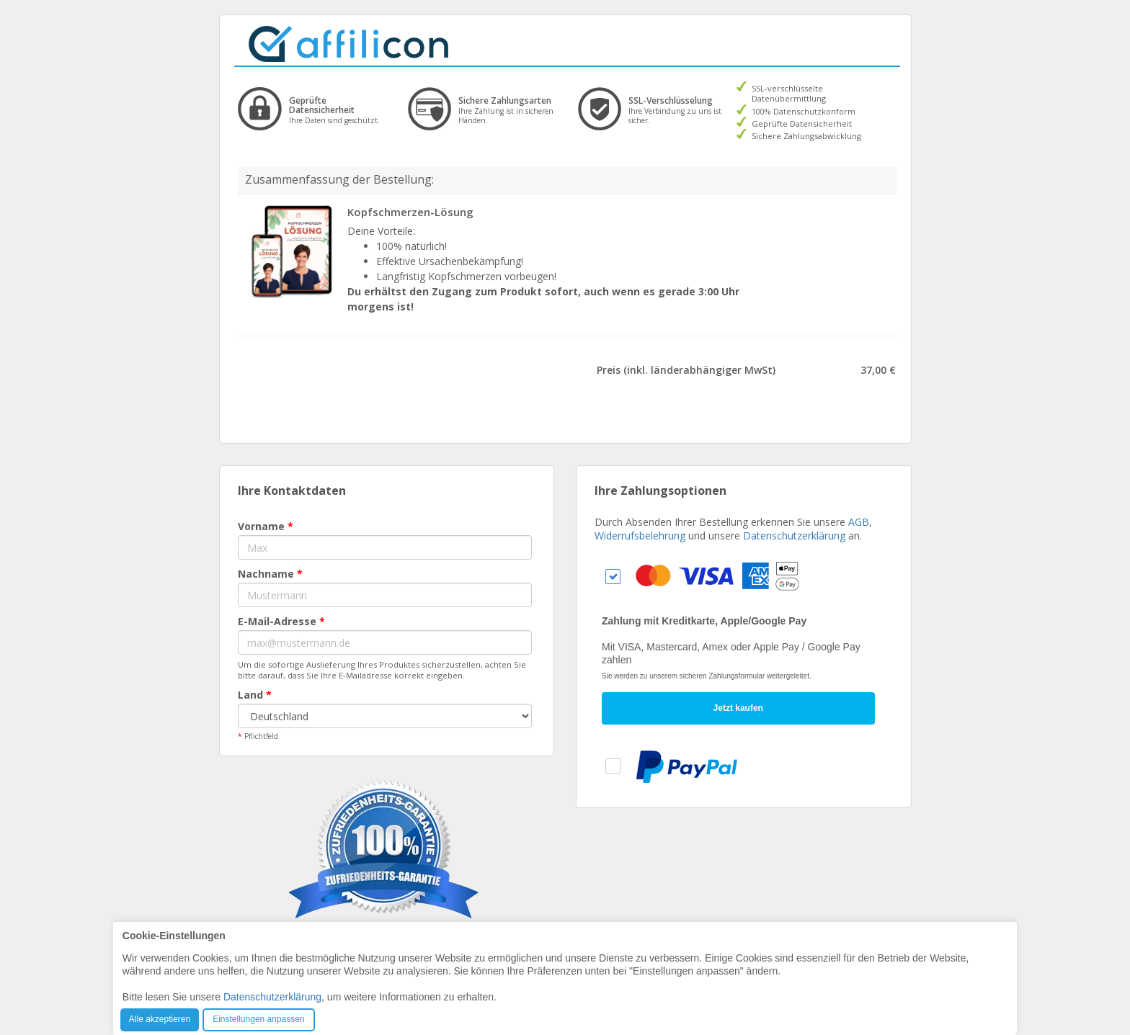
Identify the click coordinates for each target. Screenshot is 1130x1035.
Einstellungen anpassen (258, 1019)
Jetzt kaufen (738, 708)
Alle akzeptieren (159, 1019)
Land (255, 695)
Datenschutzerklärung (794, 535)
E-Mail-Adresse (281, 621)
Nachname (270, 574)
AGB (858, 522)
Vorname (265, 526)
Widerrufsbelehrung (640, 535)
